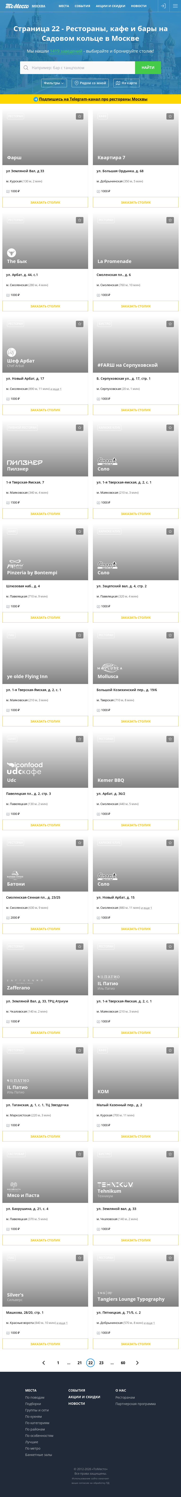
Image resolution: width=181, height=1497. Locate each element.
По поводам (34, 1397)
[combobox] (90, 67)
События (76, 1390)
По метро (32, 1448)
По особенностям (39, 1435)
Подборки (33, 1403)
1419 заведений (66, 51)
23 (101, 1362)
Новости (76, 1403)
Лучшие (31, 1442)
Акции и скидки (84, 1397)
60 (123, 1362)
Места (31, 1390)
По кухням (33, 1416)
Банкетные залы (38, 1454)
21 (80, 1362)
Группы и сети (37, 1410)
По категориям (37, 1423)
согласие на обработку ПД (94, 1482)
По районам (35, 1429)
